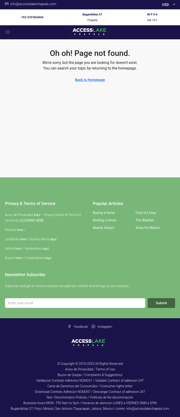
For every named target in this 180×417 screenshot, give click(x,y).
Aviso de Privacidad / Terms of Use (90, 369)
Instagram (102, 327)
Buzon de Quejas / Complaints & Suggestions (90, 375)
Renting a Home (104, 220)
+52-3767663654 (32, 17)
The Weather (145, 220)
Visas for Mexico (148, 228)
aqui (53, 239)
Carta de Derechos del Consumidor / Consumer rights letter (89, 386)
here (20, 230)
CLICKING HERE (32, 220)
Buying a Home (104, 213)
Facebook (78, 327)
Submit (161, 303)
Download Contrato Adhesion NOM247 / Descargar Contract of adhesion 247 (90, 392)
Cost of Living (146, 213)
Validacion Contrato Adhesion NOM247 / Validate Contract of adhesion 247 (90, 380)
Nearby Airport (103, 228)
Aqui (37, 215)
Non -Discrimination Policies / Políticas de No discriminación (90, 397)
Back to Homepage (90, 80)
